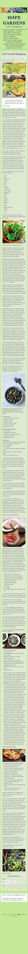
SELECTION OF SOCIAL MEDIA (11, 33)
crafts (12, 885)
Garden (15, 885)
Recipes (7, 885)
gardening (18, 885)
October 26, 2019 (5, 60)
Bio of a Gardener (9, 37)
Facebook (20, 3)
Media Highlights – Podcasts (12, 31)
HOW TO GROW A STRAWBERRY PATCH (13, 895)
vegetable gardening (20, 887)
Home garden (4, 887)
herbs (21, 885)
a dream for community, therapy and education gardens (14, 43)
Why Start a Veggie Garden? (12, 40)
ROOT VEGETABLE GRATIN (9, 746)
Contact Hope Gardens (10, 38)
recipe (8, 887)
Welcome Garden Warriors (12, 35)
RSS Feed (25, 3)
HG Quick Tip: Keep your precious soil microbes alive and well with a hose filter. (12, 899)
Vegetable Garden (13, 887)
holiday (24, 885)
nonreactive (11, 607)
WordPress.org (14, 916)
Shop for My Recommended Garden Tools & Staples (14, 47)
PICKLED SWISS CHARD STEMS (10, 514)
